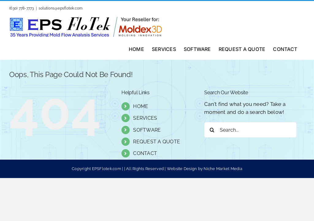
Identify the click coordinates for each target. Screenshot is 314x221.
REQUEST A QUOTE (156, 142)
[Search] (212, 130)
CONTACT (145, 153)
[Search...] (250, 130)
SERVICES (145, 118)
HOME (140, 106)
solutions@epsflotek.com (61, 8)
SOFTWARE (147, 130)
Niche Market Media (223, 168)
